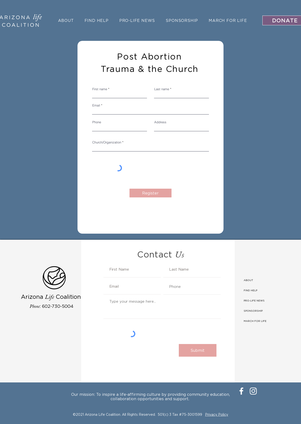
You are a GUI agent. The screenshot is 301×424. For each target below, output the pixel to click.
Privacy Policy (216, 414)
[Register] (150, 193)
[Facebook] (241, 391)
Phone (96, 122)
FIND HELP (250, 290)
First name (99, 89)
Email (96, 105)
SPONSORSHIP (253, 310)
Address (160, 122)
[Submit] (197, 350)
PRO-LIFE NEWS (254, 300)
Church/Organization (106, 142)
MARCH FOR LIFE (255, 321)
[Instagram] (253, 391)
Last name (161, 89)
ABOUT (248, 280)
